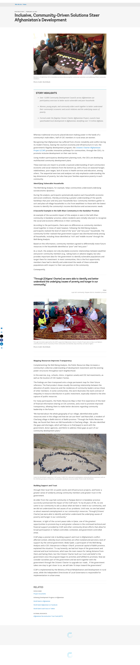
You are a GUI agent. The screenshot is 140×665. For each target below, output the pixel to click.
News (24, 4)
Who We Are (18, 4)
